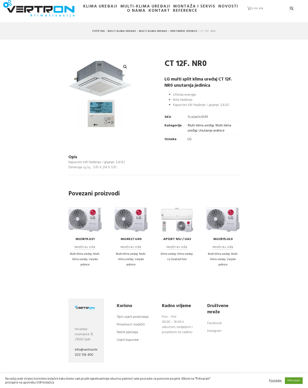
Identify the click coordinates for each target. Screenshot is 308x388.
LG (183, 139)
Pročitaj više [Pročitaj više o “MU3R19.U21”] (85, 247)
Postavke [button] (275, 381)
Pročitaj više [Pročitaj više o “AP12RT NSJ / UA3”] (177, 247)
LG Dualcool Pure (177, 259)
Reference (183, 11)
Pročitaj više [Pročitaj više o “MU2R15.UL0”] (223, 247)
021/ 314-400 (84, 355)
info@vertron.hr (86, 350)
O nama (248, 6)
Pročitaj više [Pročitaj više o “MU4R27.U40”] (131, 247)
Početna (98, 31)
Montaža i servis (192, 6)
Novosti (226, 6)
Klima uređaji (98, 6)
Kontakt (157, 11)
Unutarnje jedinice (183, 31)
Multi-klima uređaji (143, 6)
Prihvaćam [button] (293, 380)
